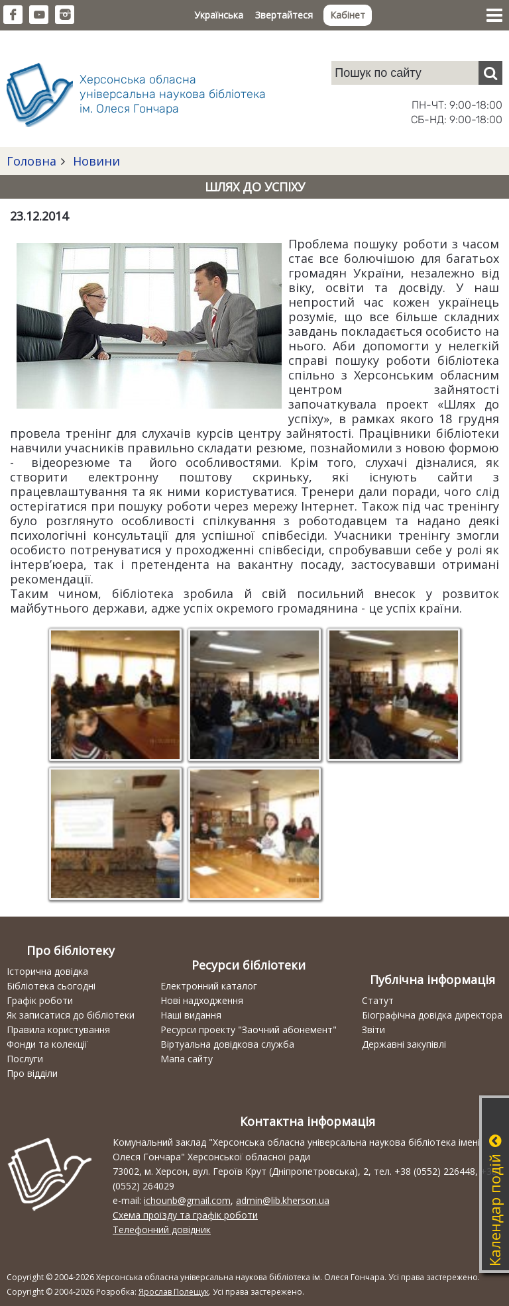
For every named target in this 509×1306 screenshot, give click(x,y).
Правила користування (58, 1029)
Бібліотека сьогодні (51, 986)
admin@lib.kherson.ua (282, 1200)
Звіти (373, 1029)
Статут (378, 1000)
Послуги (25, 1058)
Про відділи (32, 1073)
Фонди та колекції (47, 1044)
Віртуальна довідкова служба (227, 1044)
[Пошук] (490, 73)
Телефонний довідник (162, 1229)
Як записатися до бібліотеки (71, 1015)
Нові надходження (201, 1000)
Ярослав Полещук (174, 1291)
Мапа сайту (186, 1058)
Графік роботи (40, 1000)
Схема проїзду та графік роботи (185, 1215)
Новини (95, 161)
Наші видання (190, 1015)
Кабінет (347, 15)
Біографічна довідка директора (432, 1015)
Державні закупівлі (404, 1044)
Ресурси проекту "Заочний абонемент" (248, 1029)
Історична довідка (47, 971)
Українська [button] (218, 15)
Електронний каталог (208, 986)
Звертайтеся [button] (284, 15)
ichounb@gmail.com (187, 1200)
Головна (31, 161)
